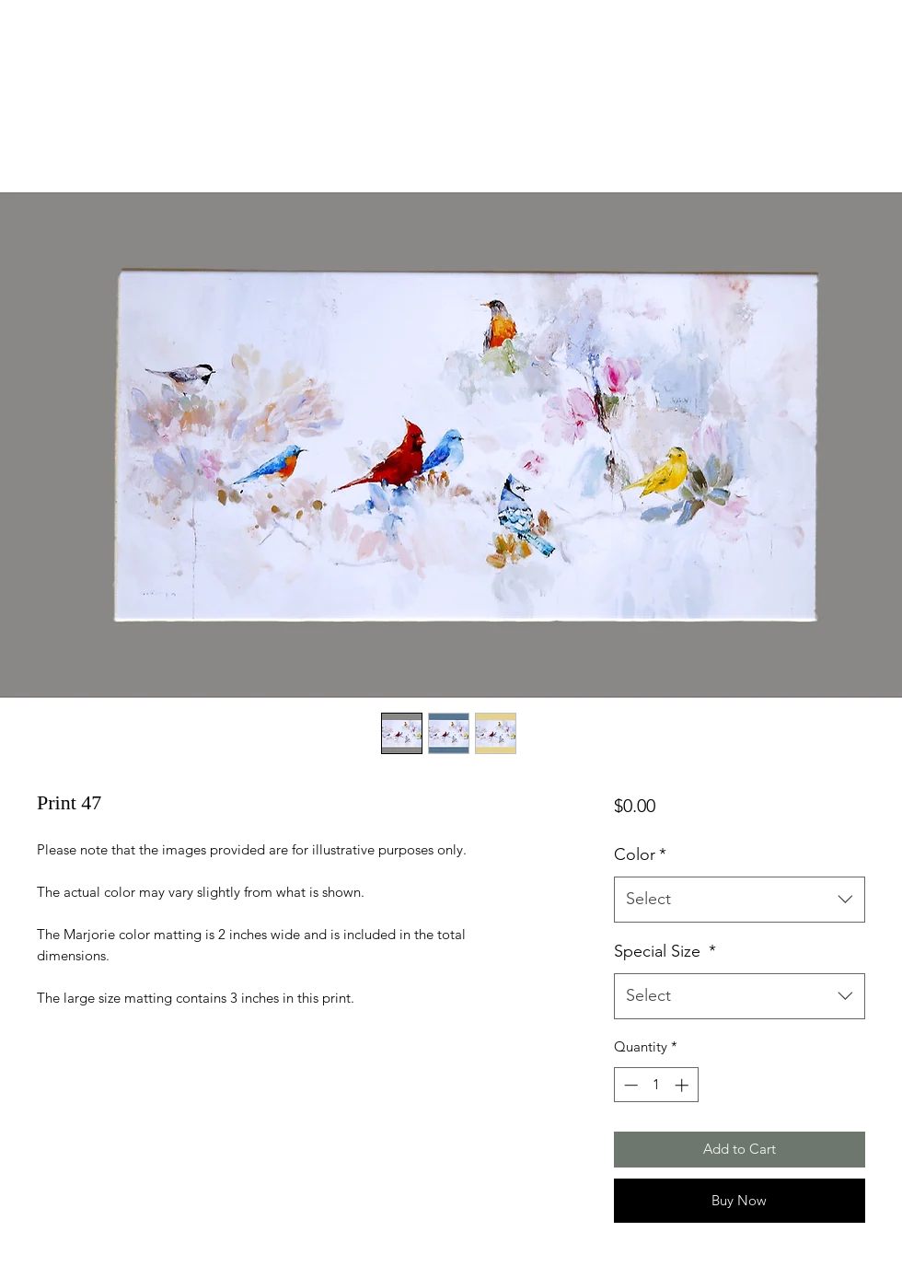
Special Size (665, 951)
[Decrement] (629, 1085)
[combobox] (739, 900)
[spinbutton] (656, 1085)
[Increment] (683, 1085)
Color (640, 854)
